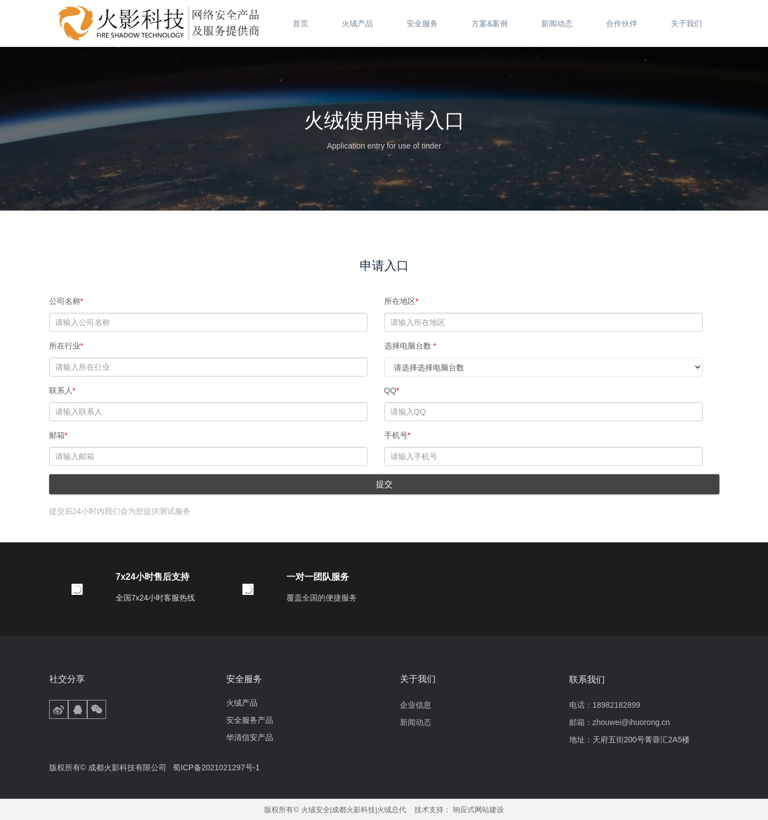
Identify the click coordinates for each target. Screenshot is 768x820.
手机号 (397, 435)
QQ (391, 390)
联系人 (62, 390)
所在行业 (66, 345)
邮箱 (58, 435)
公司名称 (66, 301)
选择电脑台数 (410, 345)
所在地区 (401, 301)
